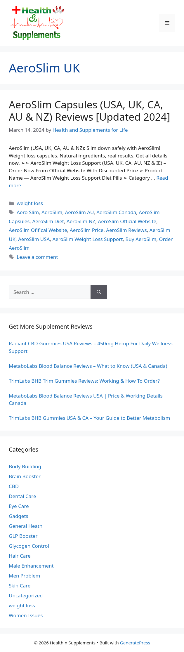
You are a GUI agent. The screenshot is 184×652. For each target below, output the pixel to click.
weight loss (30, 203)
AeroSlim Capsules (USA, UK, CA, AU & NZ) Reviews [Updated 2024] (89, 111)
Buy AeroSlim (140, 239)
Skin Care (19, 585)
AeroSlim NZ (81, 221)
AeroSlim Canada (116, 212)
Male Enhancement (31, 565)
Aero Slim (28, 212)
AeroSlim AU (79, 212)
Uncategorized (26, 595)
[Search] (99, 292)
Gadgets (18, 516)
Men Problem (24, 575)
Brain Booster (25, 476)
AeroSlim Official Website (127, 221)
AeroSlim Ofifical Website (38, 230)
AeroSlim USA (34, 239)
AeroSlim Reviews (126, 230)
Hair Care (20, 555)
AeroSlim (51, 212)
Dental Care (22, 496)
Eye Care (19, 506)
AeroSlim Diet (48, 221)
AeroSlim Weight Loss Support (87, 239)
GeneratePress (135, 643)
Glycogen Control (29, 545)
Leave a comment (37, 257)
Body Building (25, 466)
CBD (14, 486)
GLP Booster (23, 536)
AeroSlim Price (86, 230)
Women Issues (26, 615)
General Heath (25, 526)
